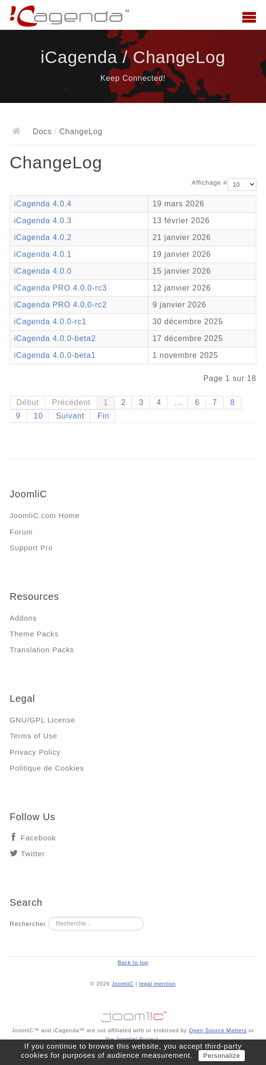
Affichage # (209, 182)
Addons (23, 618)
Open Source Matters (218, 1030)
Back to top (133, 962)
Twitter (33, 853)
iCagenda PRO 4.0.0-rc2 (60, 305)
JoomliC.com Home (45, 515)
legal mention (157, 984)
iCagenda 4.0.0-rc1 (50, 321)
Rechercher (28, 923)
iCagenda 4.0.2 (43, 237)
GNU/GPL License (42, 720)
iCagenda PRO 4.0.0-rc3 (60, 288)
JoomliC (123, 984)
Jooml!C (133, 1014)
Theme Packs (34, 634)
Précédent (71, 402)
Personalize (221, 1055)
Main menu (249, 17)
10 (38, 416)
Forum (21, 532)
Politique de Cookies (47, 768)
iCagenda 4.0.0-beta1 (55, 355)
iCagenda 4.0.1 (43, 254)
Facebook (38, 837)
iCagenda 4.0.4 (43, 204)
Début (27, 402)
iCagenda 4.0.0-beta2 (55, 338)
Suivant (70, 416)
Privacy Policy (35, 752)
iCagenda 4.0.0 (43, 271)
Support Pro (31, 548)
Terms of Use (33, 736)
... (178, 402)
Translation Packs (42, 650)
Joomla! (126, 1039)
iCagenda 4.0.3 (43, 220)
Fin (103, 416)
